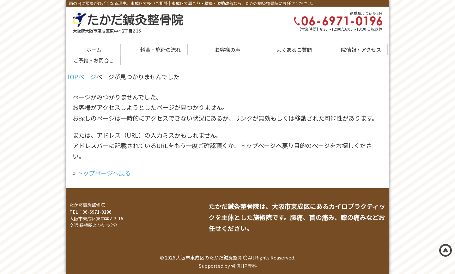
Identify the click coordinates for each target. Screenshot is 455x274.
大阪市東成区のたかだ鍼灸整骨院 (211, 257)
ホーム (93, 49)
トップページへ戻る (104, 173)
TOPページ (81, 76)
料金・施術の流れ (160, 49)
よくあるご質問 (294, 49)
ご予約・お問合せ (93, 60)
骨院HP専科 (244, 265)
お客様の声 (227, 49)
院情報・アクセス (361, 49)
